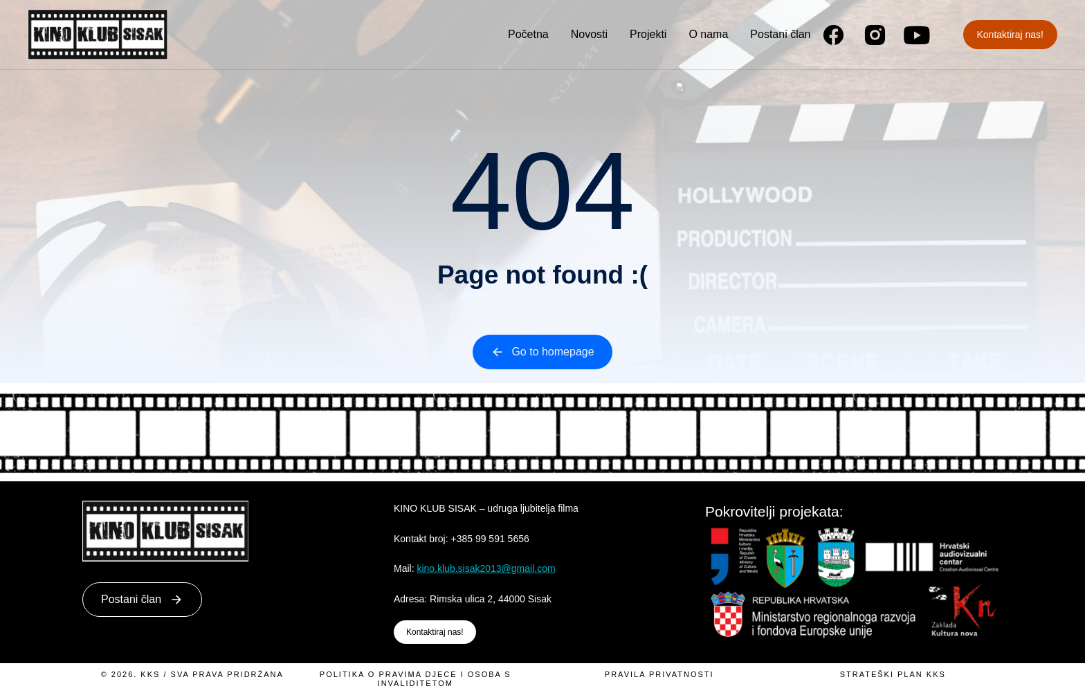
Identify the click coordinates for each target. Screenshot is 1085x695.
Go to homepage (542, 352)
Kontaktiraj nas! (1010, 34)
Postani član (142, 599)
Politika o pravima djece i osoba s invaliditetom (415, 678)
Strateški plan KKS (893, 674)
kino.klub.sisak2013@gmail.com (486, 568)
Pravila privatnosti (659, 674)
